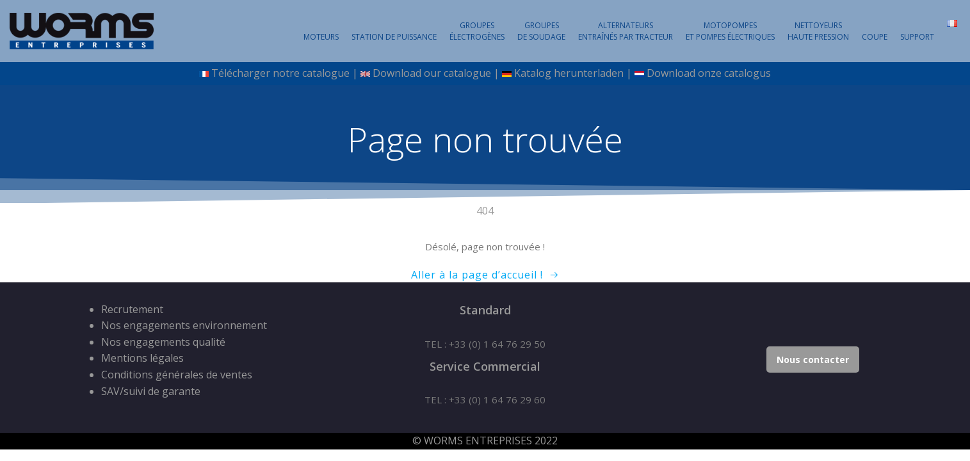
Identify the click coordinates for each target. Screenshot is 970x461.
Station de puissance (394, 36)
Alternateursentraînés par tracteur (625, 31)
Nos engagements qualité (163, 342)
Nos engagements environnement (184, 325)
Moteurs (321, 36)
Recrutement (132, 309)
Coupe (874, 36)
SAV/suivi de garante (150, 391)
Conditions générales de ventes (176, 375)
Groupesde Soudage (541, 31)
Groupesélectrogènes (477, 31)
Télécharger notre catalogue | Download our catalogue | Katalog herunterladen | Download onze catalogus (485, 73)
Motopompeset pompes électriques (730, 31)
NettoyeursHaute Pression (818, 31)
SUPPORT (917, 36)
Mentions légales (142, 358)
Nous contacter (813, 359)
